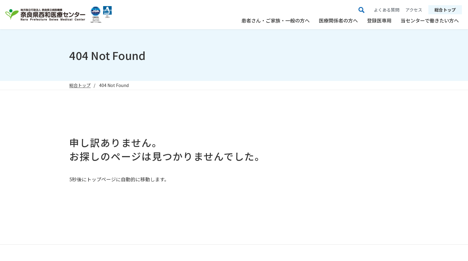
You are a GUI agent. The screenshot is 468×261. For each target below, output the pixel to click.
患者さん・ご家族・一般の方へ (275, 20)
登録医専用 (379, 20)
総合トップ (445, 10)
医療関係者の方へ (338, 20)
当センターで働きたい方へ (430, 20)
